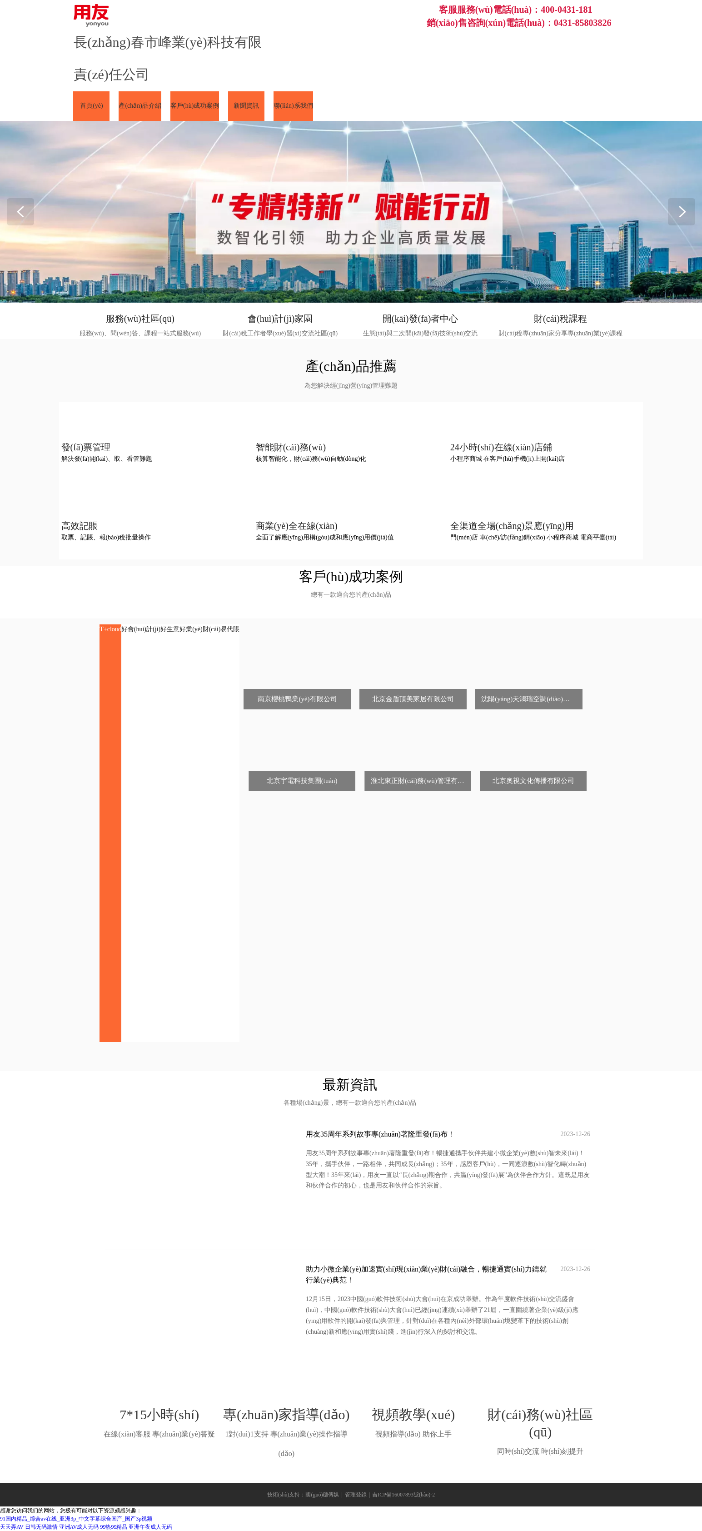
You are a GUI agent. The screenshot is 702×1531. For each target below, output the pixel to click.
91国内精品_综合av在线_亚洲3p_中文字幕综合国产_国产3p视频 (76, 1519)
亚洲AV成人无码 (79, 1527)
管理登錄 (356, 1494)
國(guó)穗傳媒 (322, 1494)
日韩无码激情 (41, 1527)
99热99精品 (113, 1527)
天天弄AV (12, 1527)
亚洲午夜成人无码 (150, 1527)
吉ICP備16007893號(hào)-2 (403, 1494)
